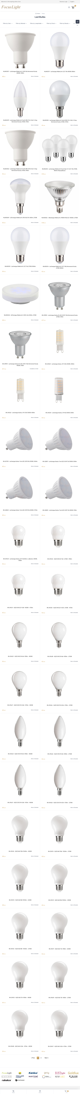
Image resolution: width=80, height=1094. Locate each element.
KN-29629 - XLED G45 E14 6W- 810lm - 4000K (20, 653)
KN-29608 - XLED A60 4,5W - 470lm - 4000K (20, 1041)
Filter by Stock (51, 23)
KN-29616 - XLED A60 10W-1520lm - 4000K (20, 847)
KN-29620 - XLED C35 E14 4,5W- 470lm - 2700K (59, 798)
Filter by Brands (64, 23)
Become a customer (48, 1085)
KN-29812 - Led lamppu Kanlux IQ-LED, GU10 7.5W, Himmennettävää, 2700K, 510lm (60, 314)
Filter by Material (20, 23)
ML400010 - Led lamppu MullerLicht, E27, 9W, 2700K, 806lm (20, 265)
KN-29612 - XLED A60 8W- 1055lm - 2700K (20, 944)
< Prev (33, 1052)
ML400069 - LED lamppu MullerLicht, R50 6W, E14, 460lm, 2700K (20, 217)
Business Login (63, 1)
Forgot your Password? (34, 1085)
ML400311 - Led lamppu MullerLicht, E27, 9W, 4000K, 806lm (59, 71)
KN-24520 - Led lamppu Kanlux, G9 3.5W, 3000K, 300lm (59, 362)
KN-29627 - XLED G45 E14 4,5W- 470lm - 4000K (20, 701)
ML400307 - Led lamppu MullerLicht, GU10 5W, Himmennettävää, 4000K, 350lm (20, 72)
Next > (47, 1052)
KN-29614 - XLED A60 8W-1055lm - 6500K (20, 895)
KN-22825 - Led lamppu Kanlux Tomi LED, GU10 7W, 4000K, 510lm (60, 508)
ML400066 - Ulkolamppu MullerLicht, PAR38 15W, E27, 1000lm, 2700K (60, 217)
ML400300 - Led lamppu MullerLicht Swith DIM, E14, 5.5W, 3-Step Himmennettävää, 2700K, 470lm (60, 120)
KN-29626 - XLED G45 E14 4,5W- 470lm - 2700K (59, 702)
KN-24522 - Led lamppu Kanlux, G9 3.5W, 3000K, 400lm (20, 410)
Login (2, 1087)
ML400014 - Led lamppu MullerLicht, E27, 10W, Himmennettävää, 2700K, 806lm (60, 266)
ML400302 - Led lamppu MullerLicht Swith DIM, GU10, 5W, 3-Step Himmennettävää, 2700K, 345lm (20, 169)
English (72, 1)
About (3, 1085)
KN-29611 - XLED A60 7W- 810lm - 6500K (60, 944)
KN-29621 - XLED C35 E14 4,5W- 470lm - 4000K (20, 798)
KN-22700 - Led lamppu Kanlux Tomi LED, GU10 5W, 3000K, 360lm (20, 459)
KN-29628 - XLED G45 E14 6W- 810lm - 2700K (60, 653)
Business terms (20, 1085)
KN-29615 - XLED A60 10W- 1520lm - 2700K (59, 847)
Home (37, 13)
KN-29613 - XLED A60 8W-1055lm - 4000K (59, 895)
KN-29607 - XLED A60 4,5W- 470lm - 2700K (59, 1041)
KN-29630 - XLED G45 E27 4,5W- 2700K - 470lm (60, 605)
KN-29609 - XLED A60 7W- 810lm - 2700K (60, 992)
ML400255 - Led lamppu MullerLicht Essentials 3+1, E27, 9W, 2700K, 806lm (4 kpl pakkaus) (59, 169)
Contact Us (10, 1085)
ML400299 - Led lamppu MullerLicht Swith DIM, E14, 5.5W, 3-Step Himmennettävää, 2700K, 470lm (20, 120)
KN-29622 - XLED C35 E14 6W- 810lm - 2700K (60, 750)
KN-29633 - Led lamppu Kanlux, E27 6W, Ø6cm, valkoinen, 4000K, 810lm (20, 557)
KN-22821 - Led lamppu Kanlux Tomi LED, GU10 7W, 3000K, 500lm (60, 459)
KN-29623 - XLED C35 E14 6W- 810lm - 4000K (20, 750)
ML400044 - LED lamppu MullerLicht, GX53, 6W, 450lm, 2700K (20, 314)
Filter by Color (7, 23)
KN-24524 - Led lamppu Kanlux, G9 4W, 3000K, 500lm (60, 411)
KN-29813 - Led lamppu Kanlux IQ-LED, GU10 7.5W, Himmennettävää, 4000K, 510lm (20, 363)
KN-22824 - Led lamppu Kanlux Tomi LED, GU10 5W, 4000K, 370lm (20, 508)
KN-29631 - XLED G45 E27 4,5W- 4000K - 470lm (20, 604)
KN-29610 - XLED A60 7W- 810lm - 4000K (20, 992)
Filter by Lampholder (36, 23)
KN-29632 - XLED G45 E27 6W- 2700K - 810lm (59, 556)
